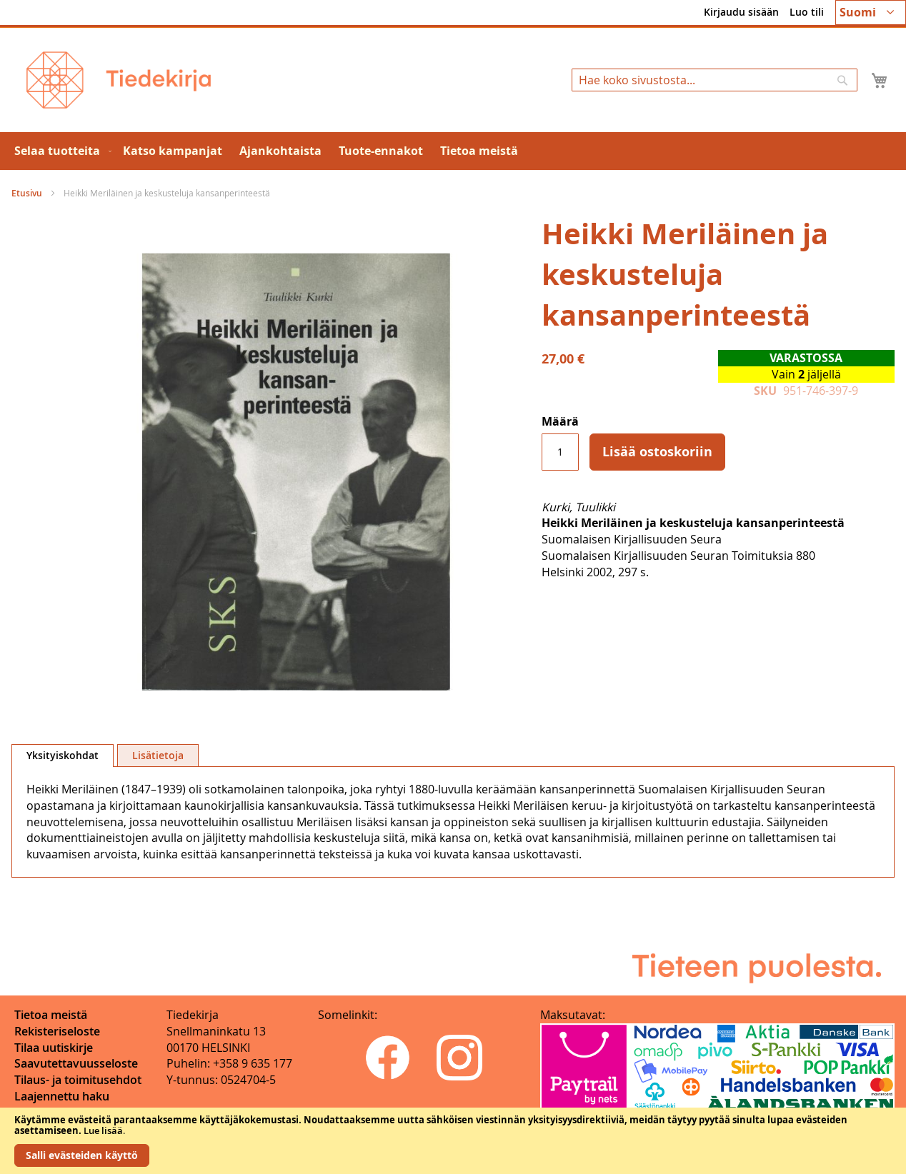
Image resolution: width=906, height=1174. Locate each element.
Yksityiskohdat (62, 755)
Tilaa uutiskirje (53, 1047)
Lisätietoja (158, 755)
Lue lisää (103, 1130)
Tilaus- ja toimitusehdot (77, 1080)
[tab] (62, 755)
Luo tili (807, 12)
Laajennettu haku (61, 1096)
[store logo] (118, 80)
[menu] (453, 151)
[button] (871, 12)
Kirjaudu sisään (741, 12)
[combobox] (714, 80)
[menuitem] (60, 151)
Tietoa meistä (50, 1015)
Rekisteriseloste (57, 1031)
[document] (453, 1141)
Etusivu (26, 193)
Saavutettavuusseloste (76, 1063)
